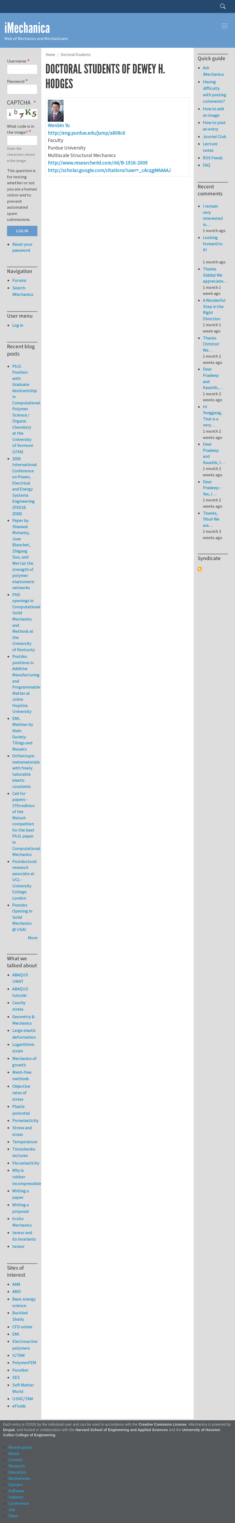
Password (15, 81)
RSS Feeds (213, 158)
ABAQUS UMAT (20, 978)
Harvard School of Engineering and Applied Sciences (122, 1430)
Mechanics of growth (24, 1062)
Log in (17, 325)
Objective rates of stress (21, 1092)
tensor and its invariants (24, 1236)
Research (16, 1465)
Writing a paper (20, 1194)
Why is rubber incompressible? (24, 1176)
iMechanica (27, 28)
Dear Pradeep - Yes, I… (212, 488)
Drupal (9, 1430)
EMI (15, 1334)
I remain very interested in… (213, 215)
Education (17, 1472)
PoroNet (20, 1370)
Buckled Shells (20, 1316)
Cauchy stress (18, 1006)
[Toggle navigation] (224, 26)
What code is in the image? (20, 129)
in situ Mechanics (22, 1222)
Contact (15, 1459)
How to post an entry (214, 126)
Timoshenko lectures (23, 1152)
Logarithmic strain (23, 1048)
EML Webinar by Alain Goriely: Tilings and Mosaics (22, 734)
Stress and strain (22, 1131)
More (32, 938)
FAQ (206, 165)
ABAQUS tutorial (20, 992)
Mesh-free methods (21, 1075)
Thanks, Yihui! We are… (211, 519)
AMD (16, 1291)
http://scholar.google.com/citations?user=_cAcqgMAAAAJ (109, 170)
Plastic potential (21, 1110)
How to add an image (213, 112)
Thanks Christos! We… (211, 344)
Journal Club (214, 136)
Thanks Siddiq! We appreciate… (215, 275)
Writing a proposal (20, 1208)
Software (16, 1490)
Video (13, 1515)
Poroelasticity (24, 1120)
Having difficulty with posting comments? (214, 91)
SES (16, 1377)
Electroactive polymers (24, 1344)
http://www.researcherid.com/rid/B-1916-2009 (97, 163)
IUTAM (18, 1355)
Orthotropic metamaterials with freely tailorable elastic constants (26, 771)
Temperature (24, 1142)
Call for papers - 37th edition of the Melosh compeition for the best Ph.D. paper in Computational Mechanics (26, 824)
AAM (16, 1284)
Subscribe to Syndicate (200, 569)
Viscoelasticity (24, 1163)
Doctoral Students (76, 54)
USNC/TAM (22, 1399)
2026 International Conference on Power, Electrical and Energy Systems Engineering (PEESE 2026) (24, 486)
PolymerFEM (24, 1362)
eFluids (19, 1406)
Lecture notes (210, 147)
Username (16, 61)
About (13, 1453)
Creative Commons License (163, 1424)
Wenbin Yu (59, 125)
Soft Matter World (23, 1388)
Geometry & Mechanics (23, 1020)
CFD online (22, 1327)
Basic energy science (24, 1302)
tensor (18, 1246)
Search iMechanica (22, 291)
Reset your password (22, 247)
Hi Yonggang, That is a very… (212, 416)
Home (50, 54)
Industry (15, 1497)
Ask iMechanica (213, 71)
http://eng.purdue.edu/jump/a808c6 (86, 133)
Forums (19, 280)
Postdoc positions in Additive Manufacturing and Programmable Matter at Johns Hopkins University (26, 684)
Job (11, 1509)
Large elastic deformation (24, 1034)
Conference (18, 1503)
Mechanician (19, 1478)
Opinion (15, 1484)
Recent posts (20, 1447)
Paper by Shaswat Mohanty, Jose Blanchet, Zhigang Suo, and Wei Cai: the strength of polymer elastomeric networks (23, 554)
